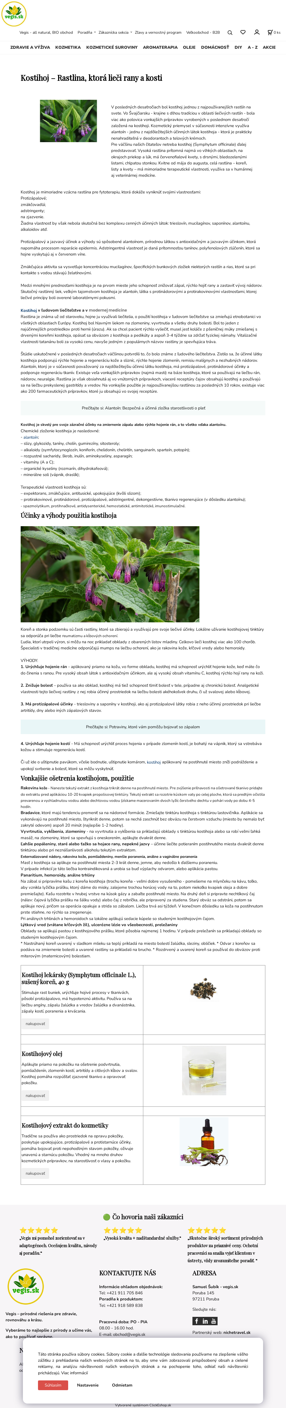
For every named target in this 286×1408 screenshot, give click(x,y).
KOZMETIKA (68, 47)
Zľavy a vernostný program (158, 32)
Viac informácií (74, 1373)
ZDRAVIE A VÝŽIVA (30, 47)
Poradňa (85, 32)
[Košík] (274, 33)
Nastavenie (88, 1385)
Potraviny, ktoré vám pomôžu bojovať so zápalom (154, 727)
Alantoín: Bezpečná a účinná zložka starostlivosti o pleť (155, 408)
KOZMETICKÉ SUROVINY (112, 47)
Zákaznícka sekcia (113, 32)
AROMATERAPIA (160, 47)
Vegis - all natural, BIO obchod (46, 32)
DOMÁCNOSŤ (215, 47)
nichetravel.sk (237, 1332)
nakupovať (35, 1023)
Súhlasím (53, 1385)
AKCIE (269, 47)
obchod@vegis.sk (129, 1334)
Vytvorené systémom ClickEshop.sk (143, 1405)
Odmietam (122, 1385)
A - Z (253, 47)
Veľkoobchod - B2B (203, 32)
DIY (238, 47)
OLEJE (189, 47)
